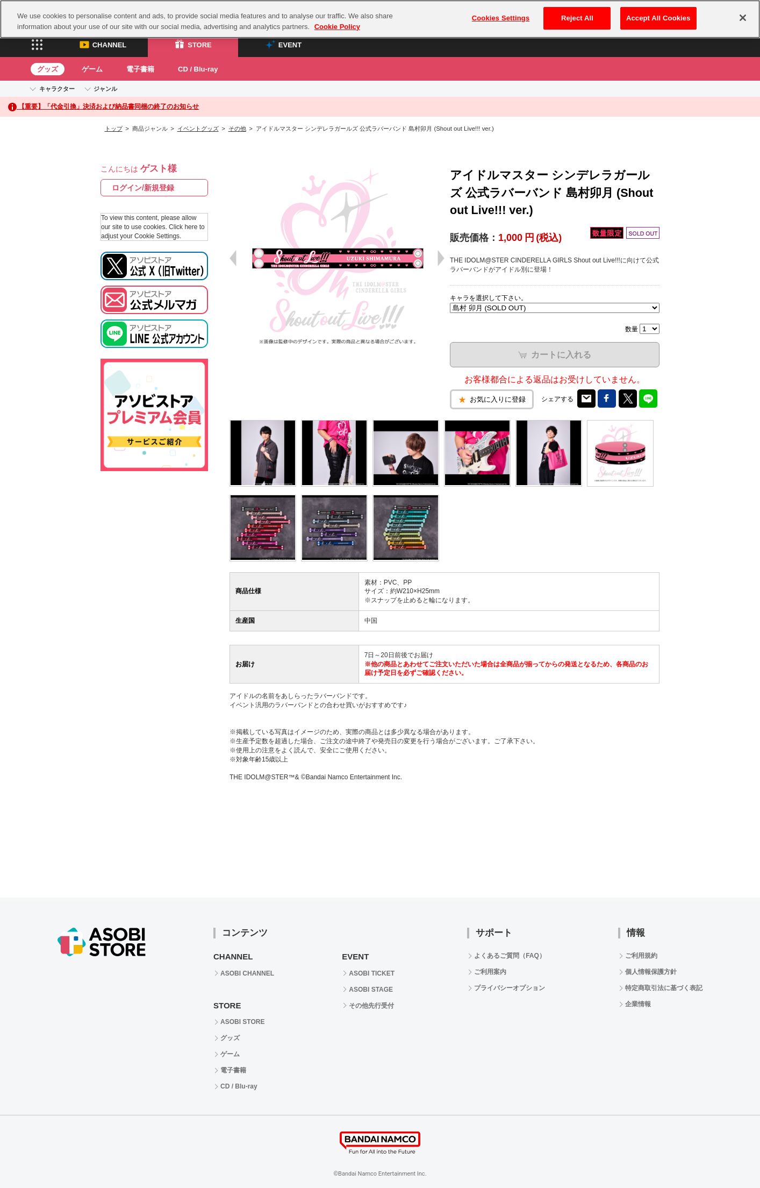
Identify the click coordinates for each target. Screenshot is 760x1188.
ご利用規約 (641, 955)
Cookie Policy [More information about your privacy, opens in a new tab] (337, 27)
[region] (380, 19)
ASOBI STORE (242, 1022)
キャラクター (57, 89)
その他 (237, 128)
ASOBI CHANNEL (247, 973)
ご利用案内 (490, 972)
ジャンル (105, 89)
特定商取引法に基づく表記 (663, 988)
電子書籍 (140, 69)
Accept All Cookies (658, 18)
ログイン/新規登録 (143, 187)
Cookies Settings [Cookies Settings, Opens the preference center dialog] (501, 18)
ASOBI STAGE (371, 989)
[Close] (743, 18)
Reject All (577, 18)
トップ (114, 128)
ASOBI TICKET (372, 973)
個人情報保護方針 (651, 972)
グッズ (47, 69)
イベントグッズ (198, 128)
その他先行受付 (371, 1005)
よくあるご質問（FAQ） (510, 955)
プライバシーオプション (509, 988)
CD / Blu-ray (198, 69)
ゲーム (92, 69)
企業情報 (638, 1004)
